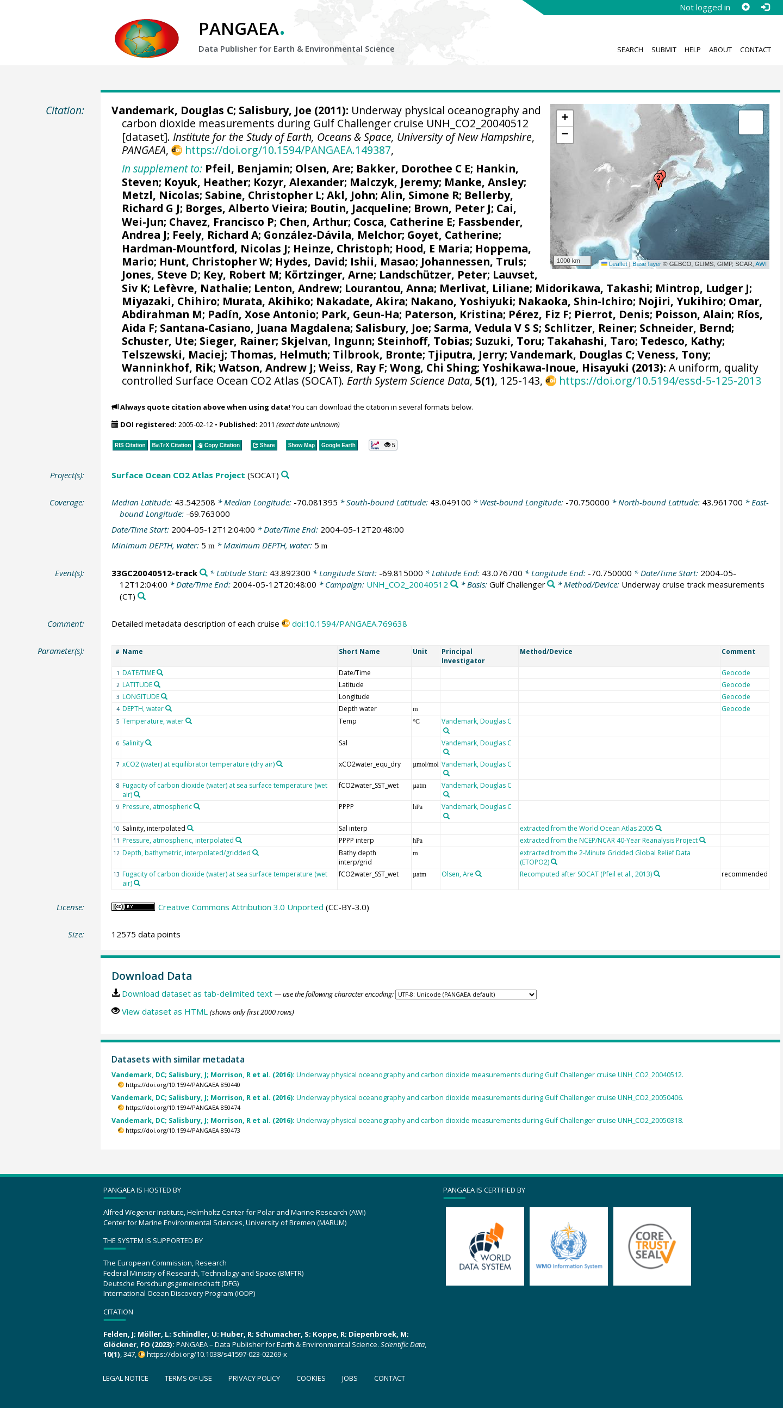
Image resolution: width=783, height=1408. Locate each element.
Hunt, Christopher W (214, 261)
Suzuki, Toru (508, 341)
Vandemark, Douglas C (172, 110)
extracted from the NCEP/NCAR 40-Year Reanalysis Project (609, 840)
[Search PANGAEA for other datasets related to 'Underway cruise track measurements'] (142, 596)
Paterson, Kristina (454, 314)
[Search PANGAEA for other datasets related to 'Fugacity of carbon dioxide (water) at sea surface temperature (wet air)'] (137, 794)
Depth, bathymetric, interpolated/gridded (186, 852)
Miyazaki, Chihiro (169, 301)
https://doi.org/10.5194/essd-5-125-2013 (660, 380)
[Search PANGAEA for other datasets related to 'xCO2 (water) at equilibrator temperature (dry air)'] (279, 764)
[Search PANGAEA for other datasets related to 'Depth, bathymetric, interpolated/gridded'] (255, 852)
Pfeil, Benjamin (247, 168)
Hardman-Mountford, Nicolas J (205, 248)
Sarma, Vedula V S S (486, 327)
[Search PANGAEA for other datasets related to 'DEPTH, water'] (168, 708)
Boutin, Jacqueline (359, 208)
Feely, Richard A (215, 234)
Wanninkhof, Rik (167, 367)
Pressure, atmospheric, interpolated (178, 840)
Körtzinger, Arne (329, 274)
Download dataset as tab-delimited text (197, 993)
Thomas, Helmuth (278, 354)
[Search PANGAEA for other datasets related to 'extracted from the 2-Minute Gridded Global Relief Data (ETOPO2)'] (554, 862)
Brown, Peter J (452, 208)
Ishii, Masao (382, 261)
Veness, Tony (672, 354)
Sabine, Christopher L (263, 195)
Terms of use (188, 1378)
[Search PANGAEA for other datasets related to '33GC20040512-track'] (204, 573)
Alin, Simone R (420, 195)
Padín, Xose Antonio (262, 314)
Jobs (350, 1378)
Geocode (736, 672)
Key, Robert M (241, 274)
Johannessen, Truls (472, 261)
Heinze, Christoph (341, 248)
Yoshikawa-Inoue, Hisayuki (555, 367)
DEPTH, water (143, 708)
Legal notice (125, 1378)
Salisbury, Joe (275, 110)
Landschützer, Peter (433, 274)
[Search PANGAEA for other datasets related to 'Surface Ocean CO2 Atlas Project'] (285, 475)
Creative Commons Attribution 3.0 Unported (241, 906)
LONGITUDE (140, 696)
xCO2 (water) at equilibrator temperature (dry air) (198, 764)
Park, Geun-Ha (360, 314)
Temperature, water (153, 721)
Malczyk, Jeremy (394, 182)
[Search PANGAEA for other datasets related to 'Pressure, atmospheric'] (197, 806)
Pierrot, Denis (612, 314)
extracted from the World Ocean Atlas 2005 (587, 828)
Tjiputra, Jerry (466, 354)
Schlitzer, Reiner (589, 327)
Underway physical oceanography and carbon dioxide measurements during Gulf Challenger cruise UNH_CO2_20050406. (397, 1097)
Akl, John (351, 195)
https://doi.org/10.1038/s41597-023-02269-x (217, 1354)
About (720, 49)
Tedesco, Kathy (681, 341)
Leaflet (614, 264)
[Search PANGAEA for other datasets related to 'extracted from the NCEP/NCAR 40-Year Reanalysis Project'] (702, 840)
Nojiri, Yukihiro (680, 301)
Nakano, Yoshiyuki (462, 301)
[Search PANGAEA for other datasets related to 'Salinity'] (148, 742)
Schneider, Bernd (685, 327)
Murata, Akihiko (266, 301)
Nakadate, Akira (360, 301)
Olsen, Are (323, 168)
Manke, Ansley (484, 182)
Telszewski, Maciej (173, 354)
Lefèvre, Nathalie (200, 288)
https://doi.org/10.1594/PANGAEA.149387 (288, 150)
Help (693, 49)
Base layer (646, 264)
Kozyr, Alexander (298, 182)
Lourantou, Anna (389, 288)
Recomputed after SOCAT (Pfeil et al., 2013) (586, 874)
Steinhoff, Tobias (423, 341)
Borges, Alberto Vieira (244, 208)
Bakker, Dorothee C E (413, 168)
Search (630, 49)
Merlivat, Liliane (484, 288)
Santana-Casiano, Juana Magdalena (255, 327)
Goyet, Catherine (453, 234)
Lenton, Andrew (296, 288)
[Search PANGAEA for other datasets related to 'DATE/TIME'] (160, 672)
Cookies (311, 1378)
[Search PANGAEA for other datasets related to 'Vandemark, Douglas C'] (446, 730)
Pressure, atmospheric (157, 806)
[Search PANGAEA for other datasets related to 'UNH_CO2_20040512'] (454, 585)
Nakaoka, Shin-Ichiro (575, 301)
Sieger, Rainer (238, 341)
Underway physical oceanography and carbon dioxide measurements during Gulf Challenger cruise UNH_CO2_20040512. (397, 1074)
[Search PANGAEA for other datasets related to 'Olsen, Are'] (478, 873)
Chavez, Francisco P (221, 221)
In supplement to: (162, 168)
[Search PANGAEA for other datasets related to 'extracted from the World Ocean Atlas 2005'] (658, 828)
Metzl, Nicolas (161, 195)
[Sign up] (745, 7)
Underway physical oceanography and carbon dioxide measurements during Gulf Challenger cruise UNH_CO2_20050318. (397, 1120)
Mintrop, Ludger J (702, 288)
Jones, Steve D (160, 274)
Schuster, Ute (158, 341)
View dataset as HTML (165, 1011)
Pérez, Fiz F (538, 314)
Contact (755, 49)
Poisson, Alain (693, 314)
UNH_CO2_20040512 (407, 584)
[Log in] (765, 7)
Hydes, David (310, 261)
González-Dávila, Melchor (333, 234)
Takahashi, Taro (591, 341)
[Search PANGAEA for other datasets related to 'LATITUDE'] (157, 684)
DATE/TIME (138, 672)
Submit (663, 49)
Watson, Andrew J (266, 367)
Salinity (133, 743)
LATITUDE (137, 684)
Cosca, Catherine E (402, 221)
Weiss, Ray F (351, 367)
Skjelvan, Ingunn (326, 341)
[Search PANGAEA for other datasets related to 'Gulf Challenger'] (551, 585)
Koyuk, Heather (206, 182)
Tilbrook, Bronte (377, 354)
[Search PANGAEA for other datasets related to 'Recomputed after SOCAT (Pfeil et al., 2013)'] (657, 873)
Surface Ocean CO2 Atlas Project (178, 475)
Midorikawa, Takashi (592, 288)
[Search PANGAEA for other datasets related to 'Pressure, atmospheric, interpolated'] (238, 840)
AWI (761, 264)
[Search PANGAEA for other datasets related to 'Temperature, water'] (188, 721)
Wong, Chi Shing (433, 367)
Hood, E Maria (432, 248)
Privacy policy (254, 1378)
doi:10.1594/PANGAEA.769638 (349, 623)
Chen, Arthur (313, 221)
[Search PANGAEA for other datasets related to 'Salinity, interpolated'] (190, 828)
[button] (658, 181)
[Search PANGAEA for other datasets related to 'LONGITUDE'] (164, 696)
